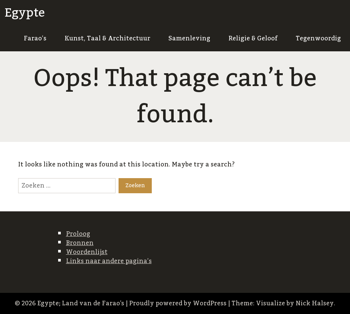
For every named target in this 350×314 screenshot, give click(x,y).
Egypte (25, 13)
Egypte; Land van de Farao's (80, 303)
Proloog (78, 234)
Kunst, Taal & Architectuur (107, 38)
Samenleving (189, 38)
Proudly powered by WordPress (178, 303)
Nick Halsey (315, 303)
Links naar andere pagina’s (109, 261)
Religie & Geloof (253, 38)
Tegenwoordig (318, 38)
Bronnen (80, 243)
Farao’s (35, 38)
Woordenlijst (87, 252)
